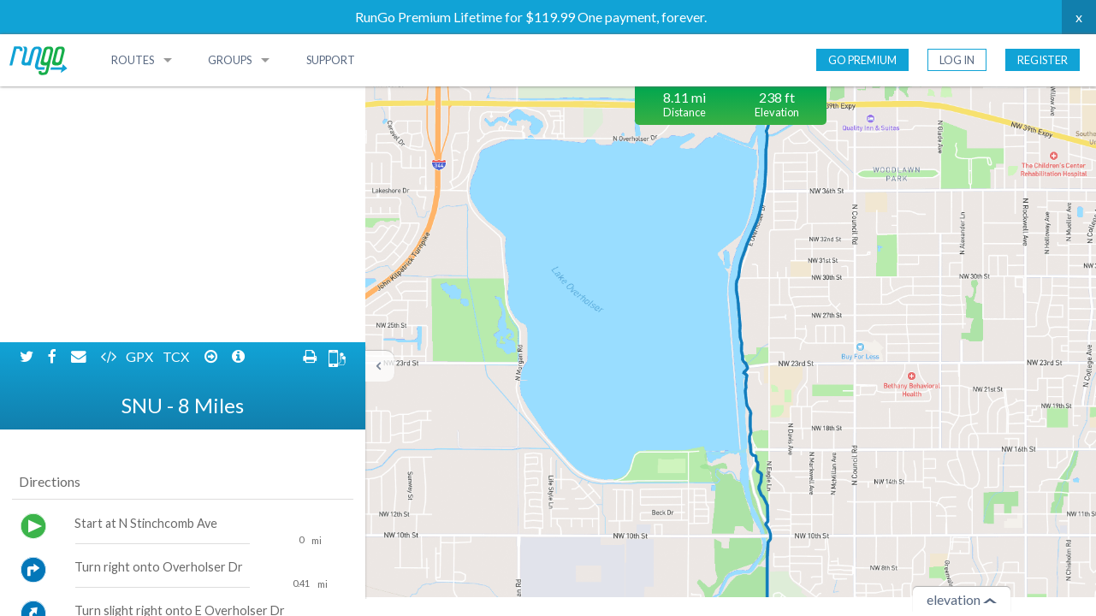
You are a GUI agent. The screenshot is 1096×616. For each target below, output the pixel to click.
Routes (132, 60)
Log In (957, 60)
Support (330, 60)
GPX (141, 100)
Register (1042, 60)
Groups (230, 60)
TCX (177, 100)
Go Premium (862, 60)
